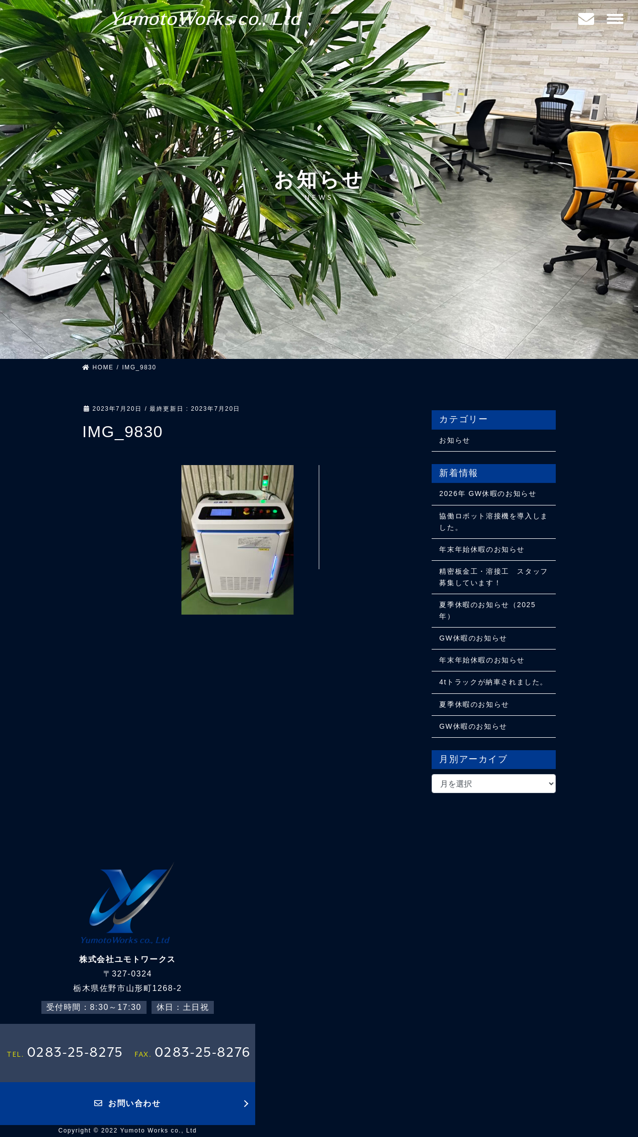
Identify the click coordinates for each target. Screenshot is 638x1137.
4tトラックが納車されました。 (493, 682)
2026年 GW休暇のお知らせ (487, 493)
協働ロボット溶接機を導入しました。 (493, 521)
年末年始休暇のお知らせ (482, 549)
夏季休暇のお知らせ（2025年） (487, 610)
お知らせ (454, 440)
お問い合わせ (127, 1103)
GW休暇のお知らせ (473, 638)
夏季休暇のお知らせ (474, 704)
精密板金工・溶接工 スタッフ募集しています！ (493, 577)
